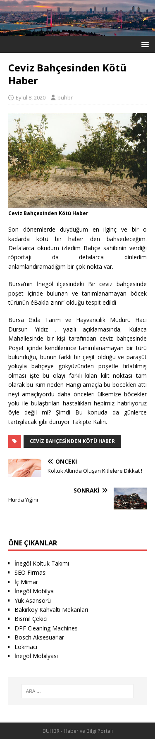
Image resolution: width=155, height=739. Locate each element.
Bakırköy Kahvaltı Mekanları (51, 609)
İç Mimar (26, 582)
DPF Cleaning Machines (46, 628)
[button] (143, 44)
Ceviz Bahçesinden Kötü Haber (72, 441)
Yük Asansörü (32, 600)
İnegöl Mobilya (34, 591)
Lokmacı (25, 647)
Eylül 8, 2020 (30, 97)
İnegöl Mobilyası (36, 656)
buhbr (65, 97)
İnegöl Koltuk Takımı (41, 563)
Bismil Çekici (31, 619)
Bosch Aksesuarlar (39, 637)
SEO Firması (30, 572)
